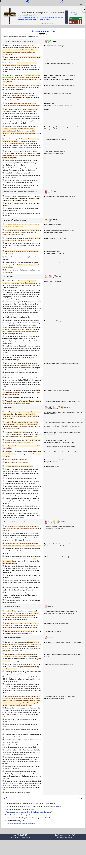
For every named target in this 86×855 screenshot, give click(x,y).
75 (3, 654)
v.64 (22, 821)
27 (3, 256)
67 (3, 580)
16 (3, 179)
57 (3, 498)
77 (3, 671)
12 (3, 150)
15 (3, 172)
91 (3, 771)
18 (3, 195)
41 (3, 397)
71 (3, 610)
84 (3, 729)
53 (3, 478)
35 (3, 345)
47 (3, 445)
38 (3, 372)
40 (3, 389)
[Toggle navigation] (81, 4)
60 (3, 526)
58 (3, 505)
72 (3, 623)
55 (3, 486)
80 (3, 696)
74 (3, 641)
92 (3, 780)
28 (3, 262)
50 (3, 462)
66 (3, 575)
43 (3, 411)
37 (3, 363)
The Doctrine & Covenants (43, 31)
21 (3, 213)
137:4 (34, 15)
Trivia (19, 17)
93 (3, 792)
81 (3, 707)
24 (3, 237)
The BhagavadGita (75, 13)
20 (3, 208)
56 (3, 493)
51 (3, 465)
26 (3, 250)
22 (3, 224)
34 (3, 336)
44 (3, 421)
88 (3, 749)
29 (3, 269)
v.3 (55, 803)
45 (3, 431)
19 (3, 203)
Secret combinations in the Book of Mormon (20, 823)
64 (3, 556)
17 (3, 185)
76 (3, 664)
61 (3, 533)
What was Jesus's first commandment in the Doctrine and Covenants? (29, 812)
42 (3, 400)
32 (3, 301)
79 (3, 683)
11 (3, 138)
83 (3, 724)
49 (3, 459)
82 (3, 719)
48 (3, 451)
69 (3, 592)
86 (3, 739)
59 (3, 512)
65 (3, 565)
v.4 (34, 809)
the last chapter (46, 818)
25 (3, 242)
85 (3, 734)
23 (3, 229)
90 (3, 766)
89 (3, 756)
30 (3, 280)
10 (3, 126)
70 (3, 599)
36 (3, 355)
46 (3, 439)
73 (3, 630)
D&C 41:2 (59, 806)
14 (3, 167)
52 (3, 468)
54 (3, 481)
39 (3, 377)
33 (3, 320)
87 (3, 744)
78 (3, 676)
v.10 (36, 815)
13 (3, 160)
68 (3, 587)
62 (3, 543)
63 (3, 548)
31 (3, 289)
